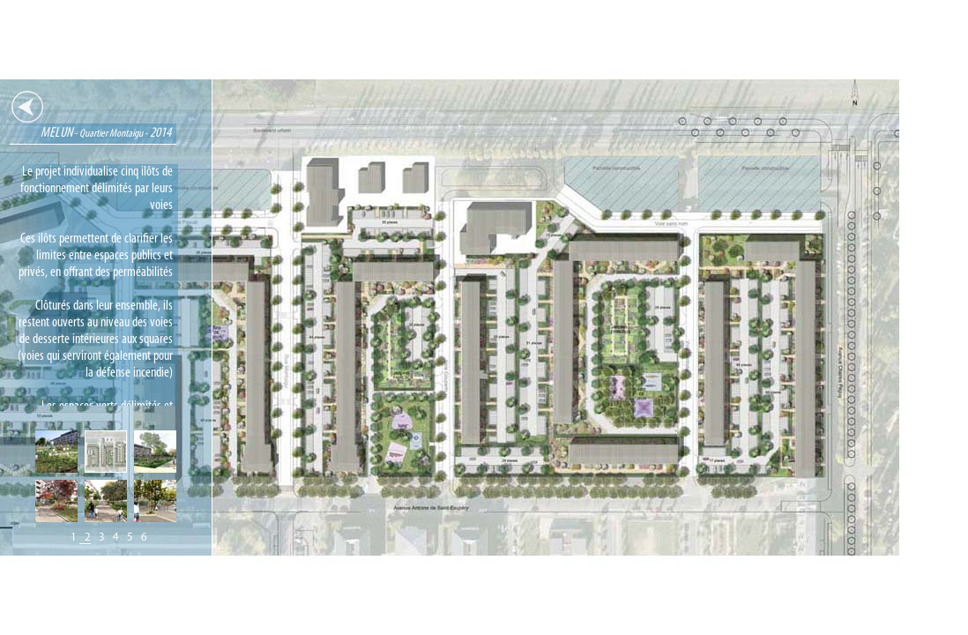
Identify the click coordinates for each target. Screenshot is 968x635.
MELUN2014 (166, 133)
